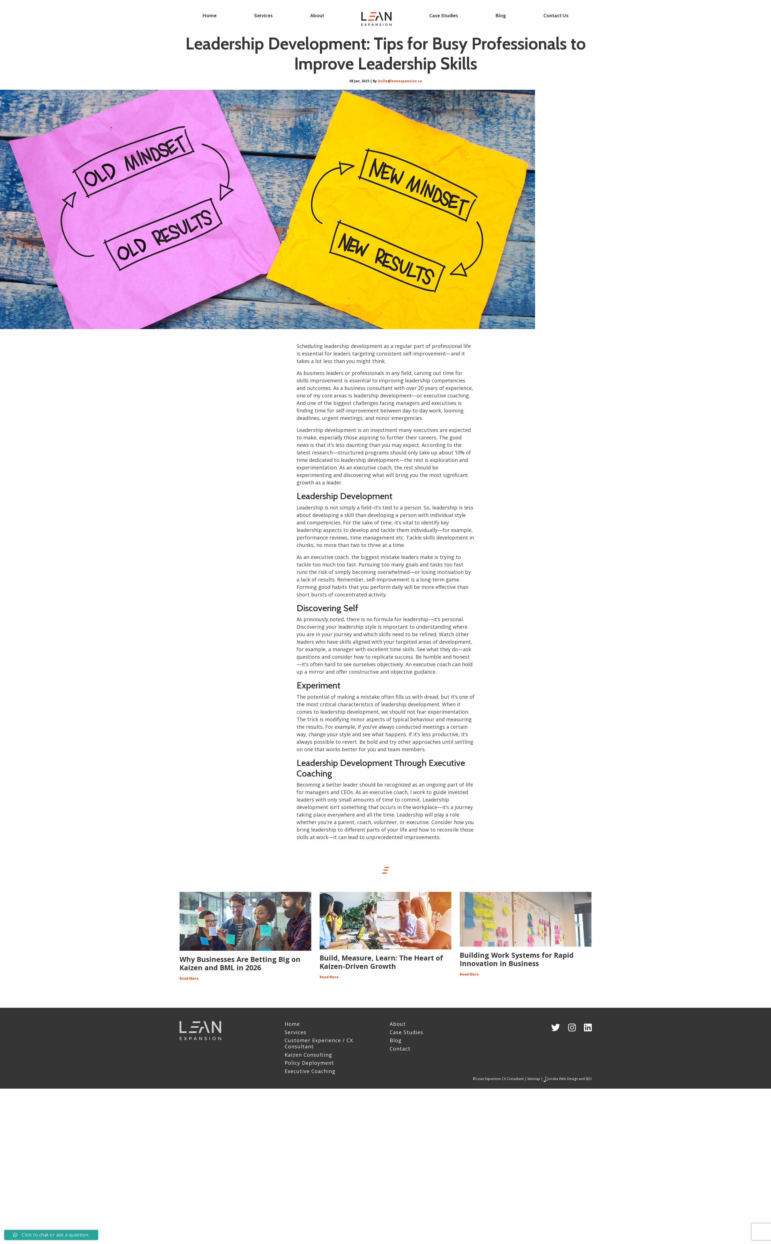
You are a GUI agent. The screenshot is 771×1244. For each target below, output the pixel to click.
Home (210, 16)
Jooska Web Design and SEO (570, 1079)
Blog (501, 16)
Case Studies (443, 16)
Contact (400, 1049)
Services (263, 16)
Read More (189, 978)
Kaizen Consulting (308, 1055)
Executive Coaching (310, 1071)
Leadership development (326, 430)
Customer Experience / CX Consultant (319, 1043)
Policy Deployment (309, 1063)
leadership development (383, 395)
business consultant (368, 388)
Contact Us (555, 16)
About (317, 16)
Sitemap (533, 1079)
